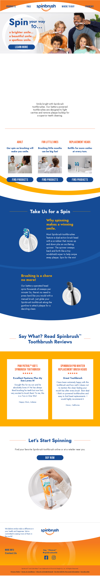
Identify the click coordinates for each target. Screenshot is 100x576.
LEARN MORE (21, 47)
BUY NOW (50, 458)
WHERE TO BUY (68, 6)
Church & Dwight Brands (44, 572)
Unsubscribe (85, 572)
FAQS (29, 6)
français (89, 6)
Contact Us (11, 553)
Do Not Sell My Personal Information (66, 572)
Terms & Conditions (28, 572)
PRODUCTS (11, 6)
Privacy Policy (15, 572)
